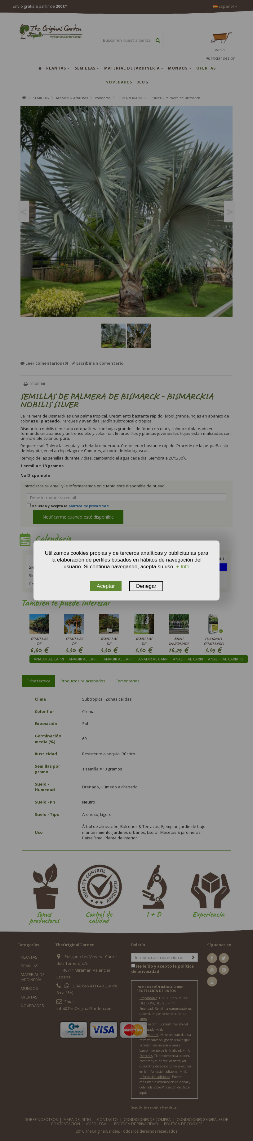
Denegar (146, 586)
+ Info (182, 567)
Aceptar (106, 586)
